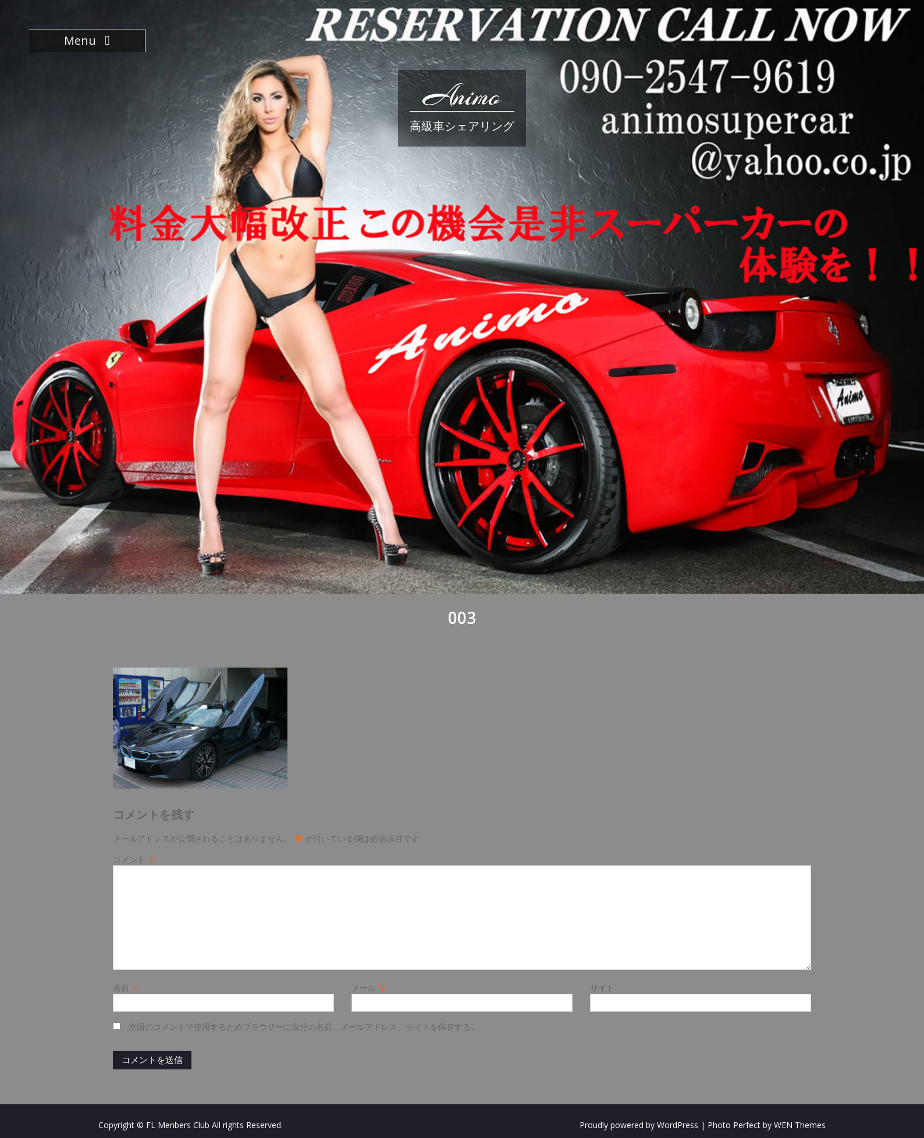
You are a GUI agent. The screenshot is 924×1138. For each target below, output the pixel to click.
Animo (462, 96)
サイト (602, 987)
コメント (134, 859)
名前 (126, 987)
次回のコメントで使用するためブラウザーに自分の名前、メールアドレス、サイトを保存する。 (304, 1026)
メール (368, 987)
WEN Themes (800, 1124)
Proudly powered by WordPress (639, 1124)
